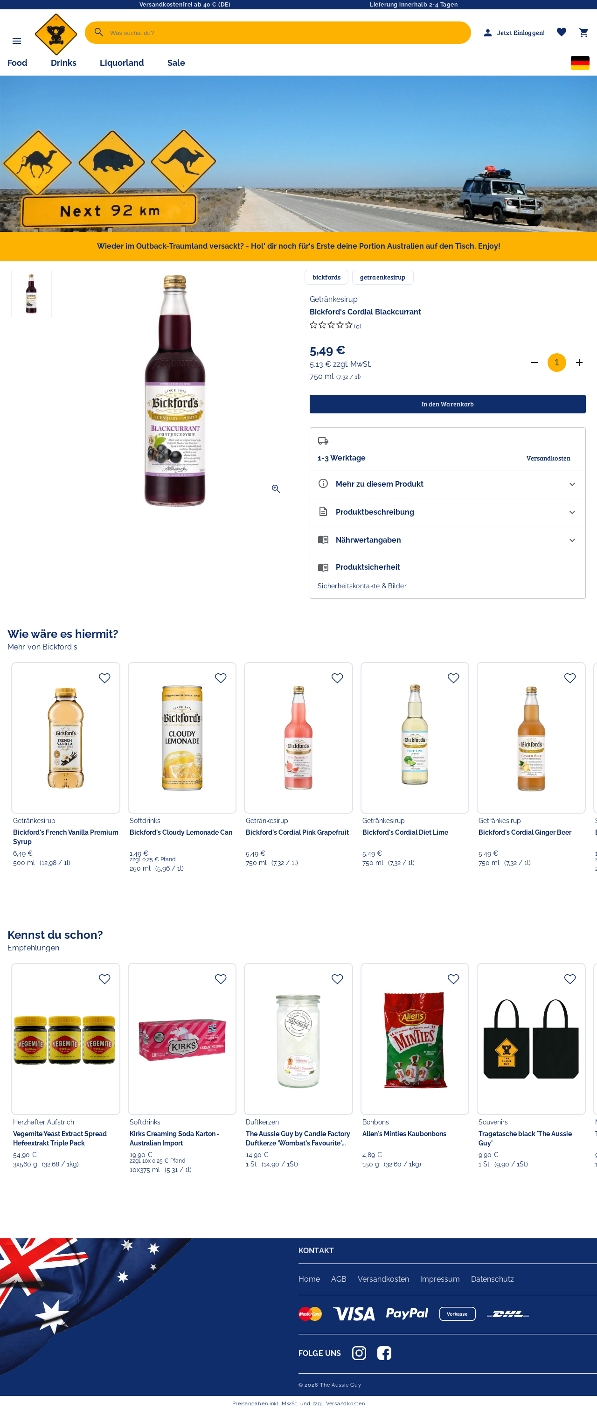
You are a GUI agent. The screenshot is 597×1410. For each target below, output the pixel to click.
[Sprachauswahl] (580, 65)
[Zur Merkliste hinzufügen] (104, 678)
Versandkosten (383, 1279)
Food (17, 63)
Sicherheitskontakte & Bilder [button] (362, 586)
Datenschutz (492, 1279)
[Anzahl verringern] (534, 362)
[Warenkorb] (584, 32)
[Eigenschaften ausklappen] (447, 484)
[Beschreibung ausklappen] (447, 512)
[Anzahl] (557, 362)
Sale (176, 63)
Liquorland (122, 63)
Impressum (440, 1279)
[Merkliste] (561, 33)
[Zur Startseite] (56, 53)
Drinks (63, 63)
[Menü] (16, 41)
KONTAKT (316, 1250)
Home (309, 1279)
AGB (339, 1279)
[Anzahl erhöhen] (579, 362)
